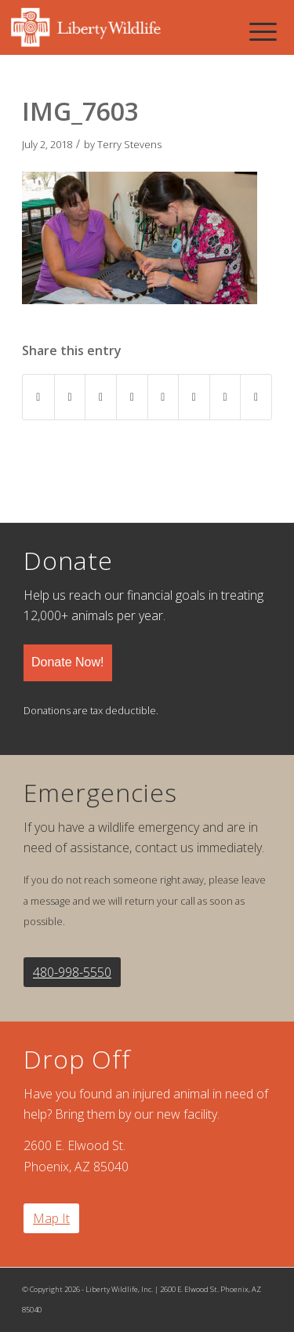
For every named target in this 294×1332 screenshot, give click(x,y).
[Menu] (263, 31)
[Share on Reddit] (225, 397)
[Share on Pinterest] (100, 397)
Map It (51, 1218)
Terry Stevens (129, 144)
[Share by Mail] (256, 397)
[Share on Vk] (194, 397)
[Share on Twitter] (70, 397)
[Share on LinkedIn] (132, 397)
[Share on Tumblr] (163, 397)
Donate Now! (67, 662)
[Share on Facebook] (38, 397)
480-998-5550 (72, 972)
